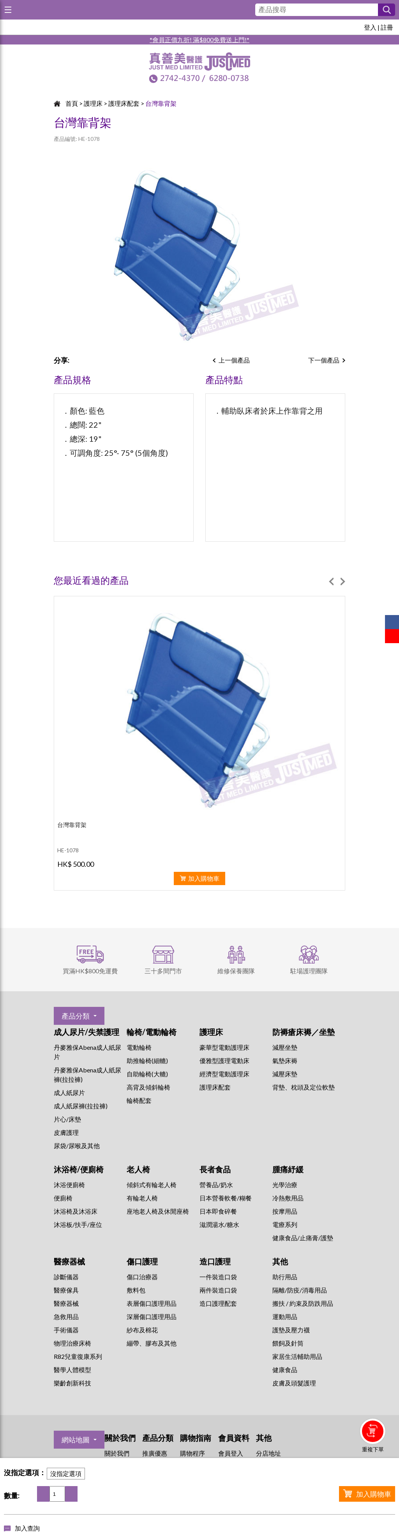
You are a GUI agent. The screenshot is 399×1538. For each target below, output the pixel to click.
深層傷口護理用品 (152, 1316)
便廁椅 (63, 1198)
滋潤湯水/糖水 (219, 1224)
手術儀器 (66, 1330)
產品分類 (76, 1016)
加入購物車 (373, 1494)
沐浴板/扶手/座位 (78, 1224)
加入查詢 (27, 1528)
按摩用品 (284, 1211)
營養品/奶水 (216, 1184)
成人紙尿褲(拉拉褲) (81, 1105)
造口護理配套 (218, 1303)
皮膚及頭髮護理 (294, 1383)
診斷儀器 (66, 1276)
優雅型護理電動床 (224, 1060)
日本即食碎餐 (218, 1211)
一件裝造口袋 (218, 1276)
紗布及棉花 (142, 1330)
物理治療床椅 (72, 1343)
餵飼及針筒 (288, 1343)
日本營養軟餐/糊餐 (226, 1198)
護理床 (93, 103)
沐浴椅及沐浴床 (75, 1211)
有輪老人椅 (142, 1198)
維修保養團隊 (236, 970)
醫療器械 (69, 1261)
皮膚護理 (66, 1132)
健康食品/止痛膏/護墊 (302, 1237)
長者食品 (215, 1169)
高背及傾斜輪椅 (148, 1087)
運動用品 (284, 1316)
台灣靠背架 (161, 103)
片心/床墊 (67, 1119)
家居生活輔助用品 (297, 1356)
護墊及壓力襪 (291, 1330)
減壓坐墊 (284, 1047)
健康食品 (284, 1369)
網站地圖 (76, 1439)
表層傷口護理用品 (152, 1303)
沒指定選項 (65, 1473)
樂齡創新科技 (72, 1383)
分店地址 (268, 1453)
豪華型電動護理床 (224, 1047)
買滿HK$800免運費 (90, 970)
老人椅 (138, 1169)
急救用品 (66, 1316)
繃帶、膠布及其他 (152, 1343)
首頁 (71, 103)
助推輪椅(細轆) (147, 1060)
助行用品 (284, 1276)
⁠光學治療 (284, 1184)
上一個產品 (234, 360)
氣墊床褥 (284, 1060)
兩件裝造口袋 (218, 1290)
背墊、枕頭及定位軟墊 (303, 1087)
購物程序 (192, 1453)
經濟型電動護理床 (224, 1073)
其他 (280, 1261)
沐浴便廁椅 (69, 1184)
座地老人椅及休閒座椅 (158, 1211)
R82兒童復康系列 (78, 1356)
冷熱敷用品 (288, 1198)
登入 (370, 27)
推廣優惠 (154, 1453)
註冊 (387, 27)
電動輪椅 (139, 1047)
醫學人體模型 (72, 1369)
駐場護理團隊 (309, 970)
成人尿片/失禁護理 (86, 1032)
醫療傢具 (66, 1290)
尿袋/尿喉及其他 (77, 1145)
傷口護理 (142, 1261)
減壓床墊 (284, 1073)
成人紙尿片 (69, 1092)
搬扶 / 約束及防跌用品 (302, 1303)
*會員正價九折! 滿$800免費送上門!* (199, 39)
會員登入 (230, 1453)
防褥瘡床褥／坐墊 (303, 1032)
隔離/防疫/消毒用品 (299, 1290)
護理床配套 (123, 103)
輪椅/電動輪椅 (152, 1032)
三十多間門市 (163, 970)
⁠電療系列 (284, 1224)
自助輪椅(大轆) (147, 1073)
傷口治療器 (142, 1276)
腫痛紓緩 (288, 1169)
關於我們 (116, 1453)
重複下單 (373, 1449)
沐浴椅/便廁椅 (79, 1169)
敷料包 (136, 1290)
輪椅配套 (139, 1100)
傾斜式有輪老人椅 (152, 1184)
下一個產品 (323, 360)
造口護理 (215, 1261)
